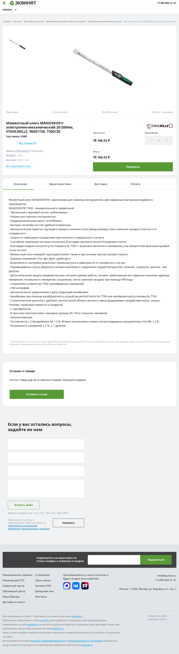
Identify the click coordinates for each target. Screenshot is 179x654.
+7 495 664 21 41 (166, 3)
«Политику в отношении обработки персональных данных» (29, 527)
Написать (68, 522)
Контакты (41, 596)
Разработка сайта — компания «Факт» (159, 617)
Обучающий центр (14, 591)
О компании (42, 575)
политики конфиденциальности (47, 640)
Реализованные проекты (18, 575)
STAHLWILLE (22, 150)
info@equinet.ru (166, 575)
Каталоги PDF (43, 585)
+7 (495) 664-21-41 (165, 580)
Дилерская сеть (44, 591)
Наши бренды (11, 596)
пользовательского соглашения (85, 640)
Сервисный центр (13, 585)
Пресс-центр (43, 580)
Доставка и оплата (14, 602)
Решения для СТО (13, 580)
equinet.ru (76, 616)
